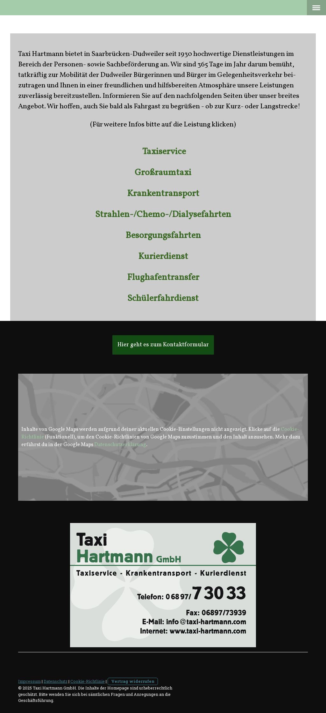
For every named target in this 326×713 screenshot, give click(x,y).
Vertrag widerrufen (132, 681)
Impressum (29, 681)
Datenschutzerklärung (120, 444)
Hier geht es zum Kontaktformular (163, 345)
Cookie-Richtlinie (87, 681)
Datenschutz (55, 681)
